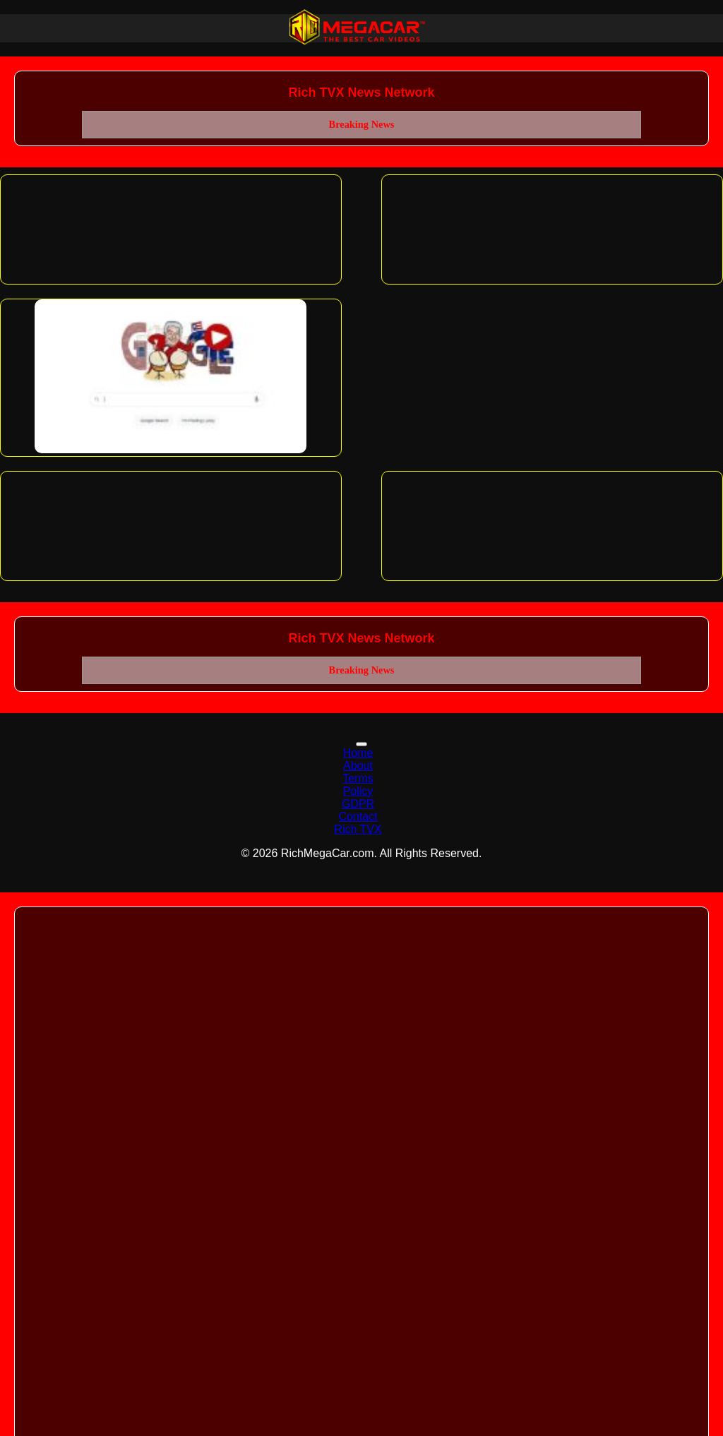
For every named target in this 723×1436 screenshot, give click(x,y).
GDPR (358, 804)
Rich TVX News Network (361, 92)
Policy (358, 791)
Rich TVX (357, 829)
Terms (358, 778)
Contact (357, 816)
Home (358, 753)
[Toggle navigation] (361, 744)
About (358, 766)
